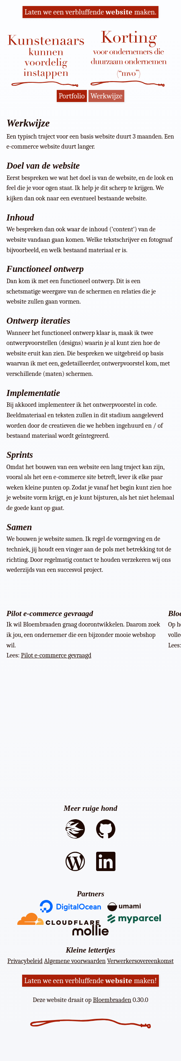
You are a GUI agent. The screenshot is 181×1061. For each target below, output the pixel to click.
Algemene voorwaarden (74, 961)
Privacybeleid (25, 961)
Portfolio (72, 96)
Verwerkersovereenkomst (140, 961)
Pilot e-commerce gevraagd (56, 655)
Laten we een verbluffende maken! (90, 980)
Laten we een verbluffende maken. (90, 12)
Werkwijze (106, 96)
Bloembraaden (112, 1000)
